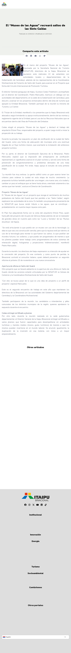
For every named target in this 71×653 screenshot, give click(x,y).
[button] (26, 56)
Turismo (35, 21)
